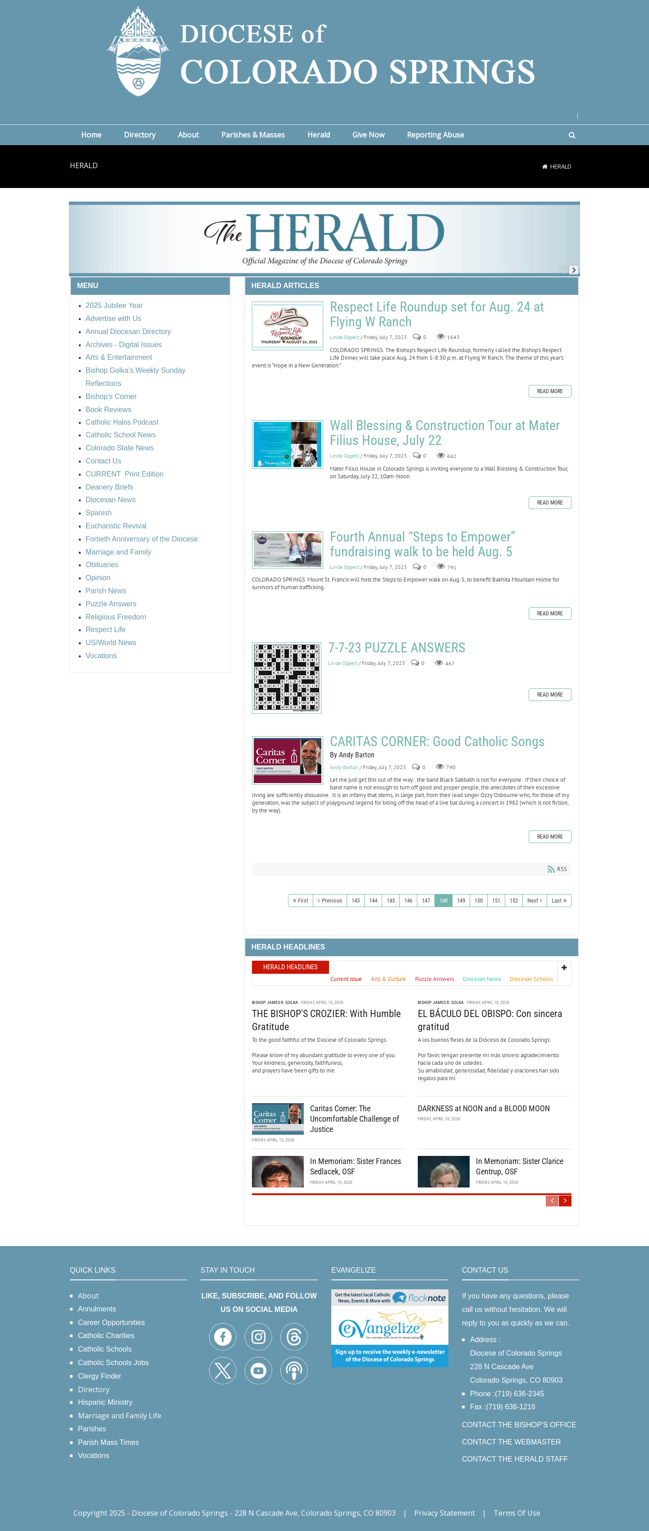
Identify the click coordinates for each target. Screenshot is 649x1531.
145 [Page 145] (391, 900)
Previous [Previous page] (332, 900)
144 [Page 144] (373, 900)
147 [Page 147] (426, 900)
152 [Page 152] (514, 900)
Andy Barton (344, 767)
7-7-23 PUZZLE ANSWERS (286, 678)
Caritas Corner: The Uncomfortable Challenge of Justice (354, 1118)
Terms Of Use (517, 1513)
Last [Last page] (557, 900)
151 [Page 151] (496, 900)
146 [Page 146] (408, 900)
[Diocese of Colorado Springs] (324, 50)
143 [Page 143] (356, 900)
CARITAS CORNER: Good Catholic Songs (287, 760)
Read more (550, 391)
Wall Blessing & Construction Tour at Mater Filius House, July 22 (287, 444)
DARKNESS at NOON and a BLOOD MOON (484, 1108)
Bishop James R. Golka (275, 1001)
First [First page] (303, 900)
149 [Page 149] (461, 900)
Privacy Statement (444, 1513)
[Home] (545, 166)
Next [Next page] (532, 900)
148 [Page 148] (443, 900)
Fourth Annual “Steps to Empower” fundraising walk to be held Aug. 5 (287, 550)
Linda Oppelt (344, 337)
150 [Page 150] (479, 900)
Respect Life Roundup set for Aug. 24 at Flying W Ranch (287, 326)
